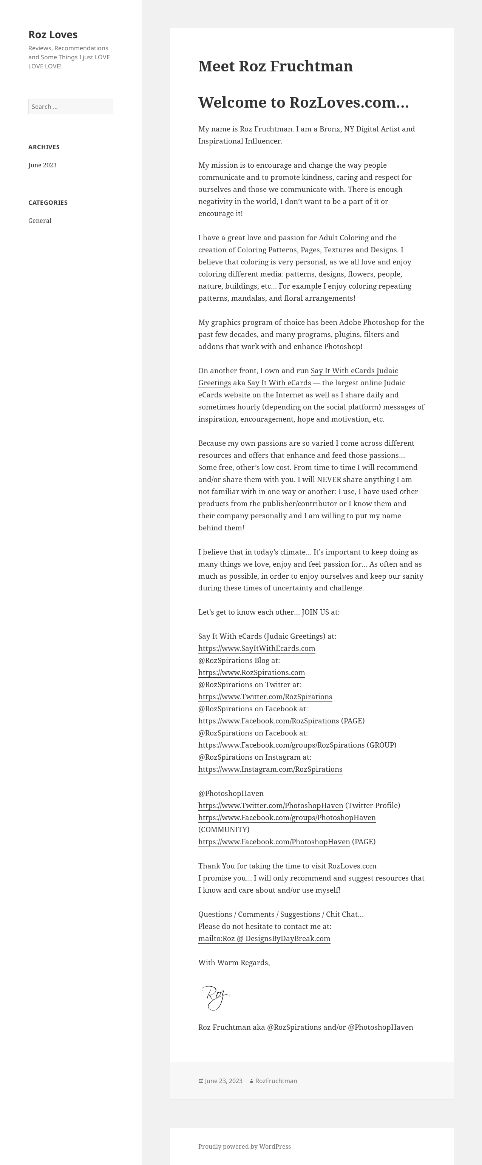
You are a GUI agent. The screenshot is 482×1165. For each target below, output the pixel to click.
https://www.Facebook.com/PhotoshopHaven (274, 842)
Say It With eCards (279, 383)
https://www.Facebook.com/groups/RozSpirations (281, 745)
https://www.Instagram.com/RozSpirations (270, 769)
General (39, 220)
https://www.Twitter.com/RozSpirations (265, 696)
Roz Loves (52, 34)
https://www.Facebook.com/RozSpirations (268, 721)
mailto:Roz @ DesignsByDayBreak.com (264, 938)
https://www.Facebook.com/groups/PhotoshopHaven (287, 817)
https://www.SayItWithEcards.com (256, 648)
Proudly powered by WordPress (244, 1146)
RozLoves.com (352, 866)
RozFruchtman (276, 1081)
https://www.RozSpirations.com (251, 672)
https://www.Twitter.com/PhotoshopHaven (270, 805)
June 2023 (42, 165)
